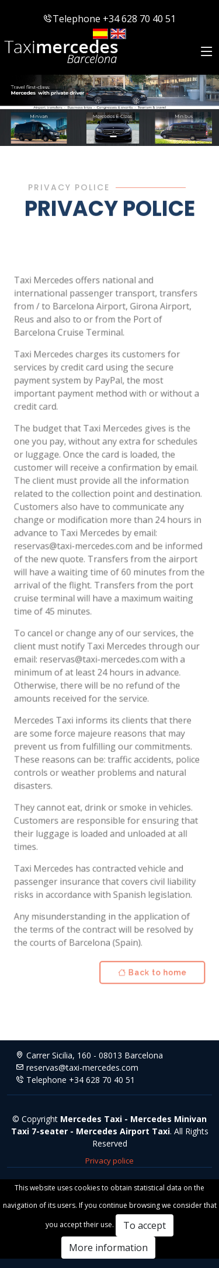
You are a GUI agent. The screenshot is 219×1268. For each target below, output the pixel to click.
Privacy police (109, 1160)
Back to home (150, 963)
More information (108, 1247)
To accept (144, 1225)
